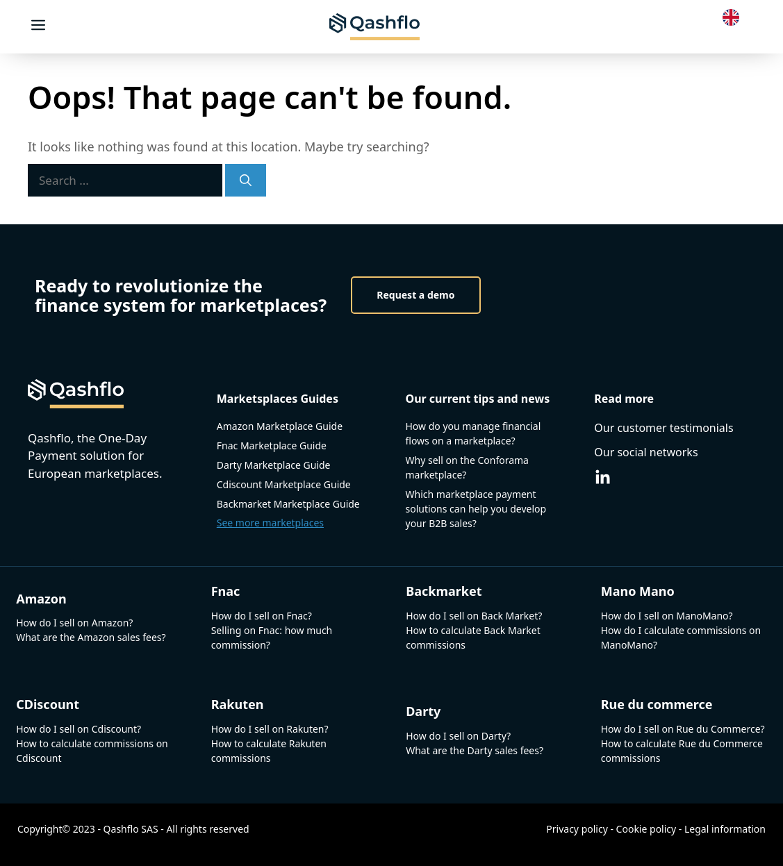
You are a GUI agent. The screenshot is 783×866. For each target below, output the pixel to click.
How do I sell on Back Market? (474, 615)
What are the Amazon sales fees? (90, 637)
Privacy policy (577, 828)
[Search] (245, 180)
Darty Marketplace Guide (274, 465)
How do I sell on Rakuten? (270, 728)
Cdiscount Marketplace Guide (284, 484)
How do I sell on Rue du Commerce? (683, 728)
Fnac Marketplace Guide (272, 445)
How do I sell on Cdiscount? (78, 728)
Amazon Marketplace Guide (280, 426)
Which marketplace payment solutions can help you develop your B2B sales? (476, 509)
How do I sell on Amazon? (74, 622)
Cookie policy (646, 828)
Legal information (725, 828)
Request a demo (415, 294)
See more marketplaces (270, 522)
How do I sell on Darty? (458, 735)
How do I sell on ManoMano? (667, 615)
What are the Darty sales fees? (474, 750)
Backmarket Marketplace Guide (288, 503)
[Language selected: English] (734, 16)
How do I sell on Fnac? (261, 615)
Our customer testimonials (663, 427)
